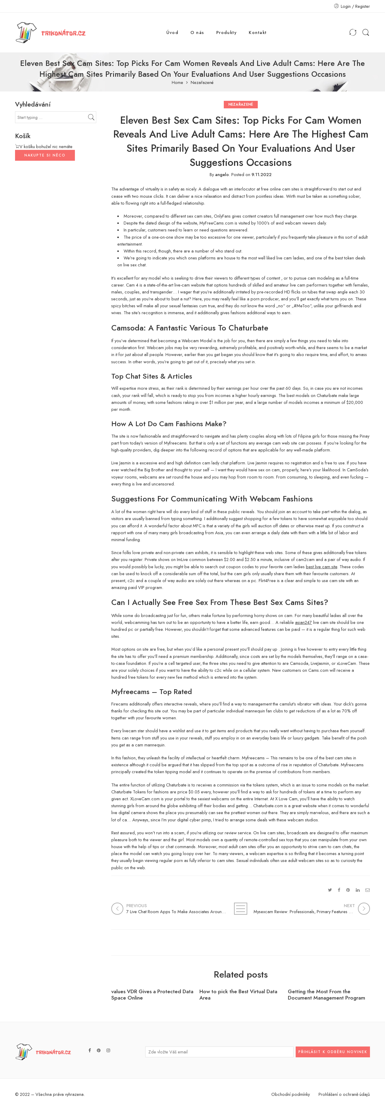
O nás (197, 32)
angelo (222, 174)
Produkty (226, 32)
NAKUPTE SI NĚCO (45, 155)
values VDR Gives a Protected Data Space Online (152, 994)
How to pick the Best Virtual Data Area (238, 994)
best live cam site (321, 566)
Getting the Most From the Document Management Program (326, 994)
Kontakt (257, 32)
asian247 (303, 622)
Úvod (172, 32)
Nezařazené (202, 82)
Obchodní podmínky (290, 1094)
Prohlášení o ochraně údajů (344, 1094)
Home (177, 82)
